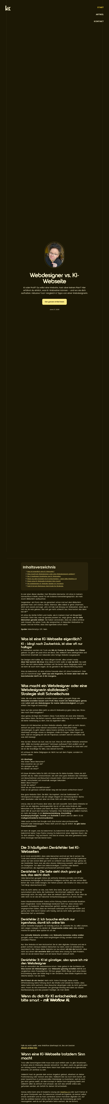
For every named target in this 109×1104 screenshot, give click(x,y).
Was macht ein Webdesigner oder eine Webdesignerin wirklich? (51, 574)
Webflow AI (65, 1092)
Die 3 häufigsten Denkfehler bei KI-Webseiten (44, 576)
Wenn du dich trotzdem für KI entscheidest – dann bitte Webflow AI (52, 579)
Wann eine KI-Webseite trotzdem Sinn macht (44, 581)
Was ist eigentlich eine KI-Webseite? (40, 571)
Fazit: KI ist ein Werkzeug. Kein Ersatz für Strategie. (45, 586)
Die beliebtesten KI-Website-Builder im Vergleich (45, 583)
